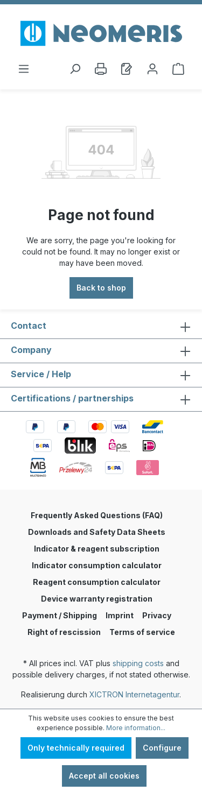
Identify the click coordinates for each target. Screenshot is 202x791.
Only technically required (75, 747)
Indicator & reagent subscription (96, 548)
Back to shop (101, 287)
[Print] (101, 69)
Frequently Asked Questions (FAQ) (97, 515)
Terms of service (142, 632)
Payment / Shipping (59, 615)
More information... (135, 728)
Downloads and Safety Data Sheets (96, 531)
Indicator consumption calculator (97, 565)
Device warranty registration (96, 598)
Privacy (156, 615)
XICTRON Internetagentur (134, 694)
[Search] (75, 69)
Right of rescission (64, 632)
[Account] (152, 69)
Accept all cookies (104, 775)
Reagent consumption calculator (97, 582)
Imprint (120, 615)
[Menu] (24, 69)
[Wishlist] (127, 69)
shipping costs (138, 663)
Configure (162, 747)
